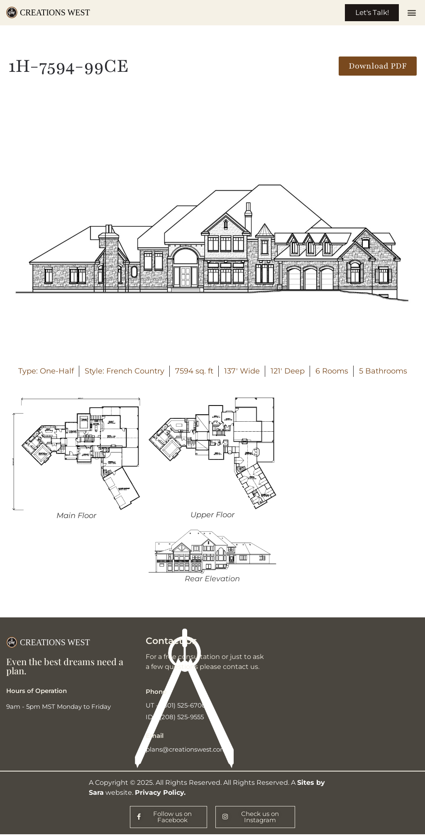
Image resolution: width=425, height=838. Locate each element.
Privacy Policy (159, 794)
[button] (412, 13)
